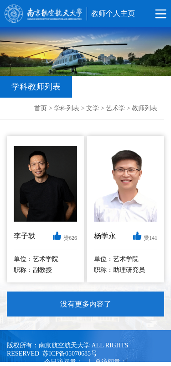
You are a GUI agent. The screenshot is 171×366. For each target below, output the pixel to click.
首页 (40, 108)
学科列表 (66, 108)
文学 (92, 108)
